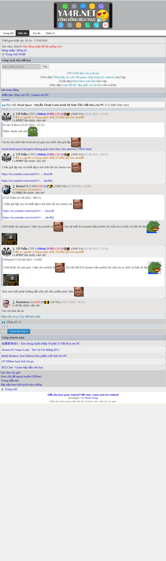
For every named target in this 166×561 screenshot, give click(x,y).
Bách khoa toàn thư (84, 81)
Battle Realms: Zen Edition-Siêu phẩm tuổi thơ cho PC (34, 355)
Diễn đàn (7, 95)
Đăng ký (22, 50)
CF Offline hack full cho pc (18, 361)
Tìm (45, 66)
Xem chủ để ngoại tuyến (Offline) (21, 376)
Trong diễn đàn (10, 380)
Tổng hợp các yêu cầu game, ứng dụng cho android (84, 77)
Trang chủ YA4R (15, 54)
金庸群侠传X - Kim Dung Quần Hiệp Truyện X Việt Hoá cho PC (41, 343)
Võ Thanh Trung (89, 397)
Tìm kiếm (6, 100)
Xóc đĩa (36, 33)
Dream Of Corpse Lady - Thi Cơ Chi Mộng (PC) (30, 349)
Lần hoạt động (10, 89)
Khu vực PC (22, 95)
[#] (63, 113)
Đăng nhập (8, 50)
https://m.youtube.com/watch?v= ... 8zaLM (27, 174)
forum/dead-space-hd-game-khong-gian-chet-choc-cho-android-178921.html (47, 149)
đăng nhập (18, 316)
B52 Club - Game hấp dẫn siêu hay (22, 367)
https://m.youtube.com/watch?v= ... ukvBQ (27, 180)
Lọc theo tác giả (10, 372)
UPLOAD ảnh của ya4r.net (83, 73)
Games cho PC (40, 95)
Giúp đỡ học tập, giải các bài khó (82, 85)
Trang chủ (8, 33)
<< (3, 109)
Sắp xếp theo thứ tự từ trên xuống (21, 384)
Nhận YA (50, 33)
